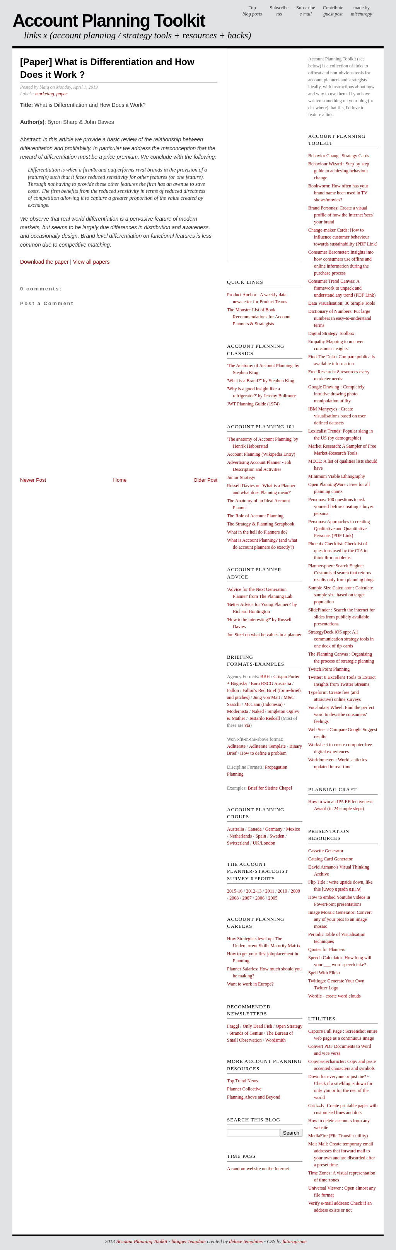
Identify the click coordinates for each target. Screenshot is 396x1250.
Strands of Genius (246, 1033)
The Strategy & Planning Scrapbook (260, 524)
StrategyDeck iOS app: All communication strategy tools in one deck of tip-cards (341, 639)
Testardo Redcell (264, 718)
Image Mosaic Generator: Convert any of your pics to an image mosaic (340, 919)
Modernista (237, 711)
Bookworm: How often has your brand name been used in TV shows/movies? (338, 193)
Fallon (233, 690)
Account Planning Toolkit (108, 21)
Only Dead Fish (257, 1026)
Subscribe (305, 11)
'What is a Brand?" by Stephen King (260, 380)
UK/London (264, 843)
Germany (274, 829)
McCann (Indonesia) (263, 704)
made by (361, 11)
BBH (265, 676)
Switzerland (238, 843)
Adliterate (236, 746)
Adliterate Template (267, 746)
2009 (295, 891)
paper (61, 93)
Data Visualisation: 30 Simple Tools (341, 303)
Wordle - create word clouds (334, 996)
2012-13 (253, 891)
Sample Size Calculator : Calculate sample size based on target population (340, 594)
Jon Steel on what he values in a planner (264, 634)
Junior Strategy (241, 477)
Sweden (277, 836)
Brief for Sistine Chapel (270, 788)
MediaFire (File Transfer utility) (338, 1135)
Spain (261, 836)
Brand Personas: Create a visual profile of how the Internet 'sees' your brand (341, 215)
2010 (282, 891)
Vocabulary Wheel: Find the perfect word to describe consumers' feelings (341, 714)
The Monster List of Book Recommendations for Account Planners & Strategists (258, 316)
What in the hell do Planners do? (257, 532)
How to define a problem (263, 753)
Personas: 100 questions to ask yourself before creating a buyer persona (340, 506)
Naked (258, 711)
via (247, 725)
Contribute (333, 11)
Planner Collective (244, 1089)
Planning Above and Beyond (253, 1097)
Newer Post (33, 480)
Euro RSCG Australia (271, 683)
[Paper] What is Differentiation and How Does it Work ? (107, 68)
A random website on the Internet (258, 1168)
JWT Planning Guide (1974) (253, 404)
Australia (235, 829)
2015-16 (234, 891)
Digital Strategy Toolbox (331, 333)
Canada (254, 829)
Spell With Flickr (324, 972)
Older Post (205, 480)
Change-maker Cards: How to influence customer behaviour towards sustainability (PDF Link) (342, 237)
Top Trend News (242, 1080)
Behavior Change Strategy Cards (338, 155)
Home (120, 480)
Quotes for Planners (326, 949)
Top (252, 11)
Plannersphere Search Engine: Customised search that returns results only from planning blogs (341, 572)
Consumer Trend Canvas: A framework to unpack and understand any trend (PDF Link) (342, 288)
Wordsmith (275, 1040)
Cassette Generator (325, 850)
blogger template (188, 1241)
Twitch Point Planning (329, 669)
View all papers (91, 262)
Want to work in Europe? (250, 984)
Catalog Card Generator (330, 859)
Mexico (293, 829)
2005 (272, 898)
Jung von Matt (266, 697)
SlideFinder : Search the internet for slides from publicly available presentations (341, 617)
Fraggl (233, 1026)
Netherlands (240, 836)
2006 (260, 898)
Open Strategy (289, 1026)
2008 (234, 898)
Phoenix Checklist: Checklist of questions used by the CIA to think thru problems (337, 550)
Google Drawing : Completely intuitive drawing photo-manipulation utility (336, 394)
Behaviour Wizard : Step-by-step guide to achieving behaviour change (338, 170)
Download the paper (44, 262)
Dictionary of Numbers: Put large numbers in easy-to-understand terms (339, 318)
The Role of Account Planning (255, 516)
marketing (44, 93)
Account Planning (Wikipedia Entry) (261, 454)
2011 (270, 891)
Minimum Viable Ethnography (336, 476)
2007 (247, 898)
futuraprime (295, 1241)
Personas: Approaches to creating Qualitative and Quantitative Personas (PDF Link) (339, 528)
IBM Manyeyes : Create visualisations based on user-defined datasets (337, 416)
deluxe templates (246, 1241)
